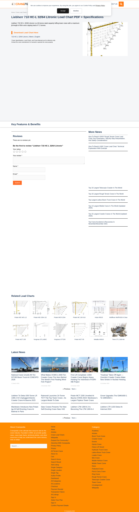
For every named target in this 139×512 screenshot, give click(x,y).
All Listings (55, 494)
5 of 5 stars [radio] (25, 151)
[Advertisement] (105, 73)
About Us (113, 4)
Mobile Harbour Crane (99, 460)
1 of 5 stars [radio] (14, 151)
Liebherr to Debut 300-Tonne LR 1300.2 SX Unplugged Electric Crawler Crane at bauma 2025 (24, 398)
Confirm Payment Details (60, 505)
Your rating (17, 149)
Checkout (54, 486)
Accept (62, 11)
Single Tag (54, 473)
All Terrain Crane (57, 451)
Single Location (56, 470)
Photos (53, 448)
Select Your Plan (57, 500)
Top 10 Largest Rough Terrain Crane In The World (106, 194)
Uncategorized (97, 485)
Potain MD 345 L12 (21, 317)
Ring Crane (96, 474)
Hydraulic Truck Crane (100, 450)
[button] (121, 4)
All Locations (55, 484)
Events (94, 441)
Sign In (53, 497)
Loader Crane (97, 455)
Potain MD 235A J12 (40, 317)
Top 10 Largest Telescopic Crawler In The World (105, 188)
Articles (53, 432)
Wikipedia (54, 437)
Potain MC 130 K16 (79, 317)
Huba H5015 (99, 317)
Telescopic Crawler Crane (101, 479)
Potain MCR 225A (59, 317)
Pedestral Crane (97, 469)
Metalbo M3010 (99, 339)
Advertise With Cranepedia (60, 443)
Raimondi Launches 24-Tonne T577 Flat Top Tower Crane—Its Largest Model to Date (53, 398)
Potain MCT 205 (20, 339)
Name (15, 166)
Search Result (56, 462)
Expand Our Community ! (60, 440)
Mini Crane (96, 458)
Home (13, 12)
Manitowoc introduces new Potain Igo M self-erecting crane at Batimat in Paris (24, 409)
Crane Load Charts (21, 12)
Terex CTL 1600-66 (118, 339)
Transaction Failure (58, 492)
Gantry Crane (96, 444)
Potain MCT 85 (79, 339)
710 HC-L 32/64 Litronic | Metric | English (25, 37)
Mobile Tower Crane (99, 463)
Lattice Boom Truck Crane (101, 452)
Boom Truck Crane (98, 436)
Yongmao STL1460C (40, 339)
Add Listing (55, 465)
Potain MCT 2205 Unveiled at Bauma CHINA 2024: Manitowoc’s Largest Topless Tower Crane (84, 398)
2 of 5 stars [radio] (17, 151)
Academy (95, 431)
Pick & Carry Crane (98, 471)
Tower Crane (96, 482)
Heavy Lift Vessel (98, 447)
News (53, 429)
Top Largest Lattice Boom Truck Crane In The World (107, 200)
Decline (76, 11)
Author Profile (56, 475)
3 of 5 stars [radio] (20, 151)
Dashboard (55, 478)
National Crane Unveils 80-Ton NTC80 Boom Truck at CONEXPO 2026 (24, 377)
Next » (74, 389)
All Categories (56, 481)
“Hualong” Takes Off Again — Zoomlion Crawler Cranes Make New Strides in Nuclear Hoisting (113, 377)
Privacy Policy (100, 5)
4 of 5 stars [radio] (22, 151)
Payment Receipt (57, 489)
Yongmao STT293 (59, 339)
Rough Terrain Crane (99, 477)
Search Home (56, 459)
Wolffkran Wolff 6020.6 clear (118, 317)
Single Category (56, 467)
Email (15, 174)
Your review (17, 155)
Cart (52, 456)
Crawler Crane (97, 439)
